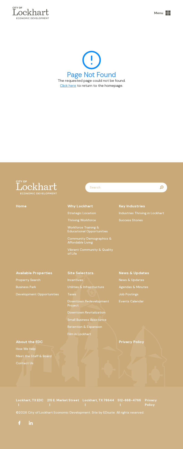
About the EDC (29, 341)
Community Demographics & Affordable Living (90, 240)
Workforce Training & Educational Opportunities (88, 229)
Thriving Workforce (82, 220)
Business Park (26, 287)
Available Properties (34, 273)
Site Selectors (80, 273)
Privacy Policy (131, 341)
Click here (68, 85)
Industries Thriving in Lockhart (141, 213)
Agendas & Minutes (133, 287)
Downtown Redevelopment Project (88, 303)
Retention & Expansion (85, 327)
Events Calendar (131, 301)
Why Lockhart (80, 206)
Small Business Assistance (87, 320)
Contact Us (24, 363)
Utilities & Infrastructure (86, 287)
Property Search (28, 280)
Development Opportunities (37, 294)
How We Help (26, 349)
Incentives (75, 280)
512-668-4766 (129, 400)
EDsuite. (109, 412)
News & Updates (134, 273)
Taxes (72, 294)
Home (21, 206)
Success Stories (131, 220)
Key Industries (132, 206)
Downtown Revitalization (86, 312)
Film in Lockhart (79, 334)
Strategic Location (82, 213)
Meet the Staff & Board (34, 356)
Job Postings (128, 294)
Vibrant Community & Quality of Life (90, 252)
